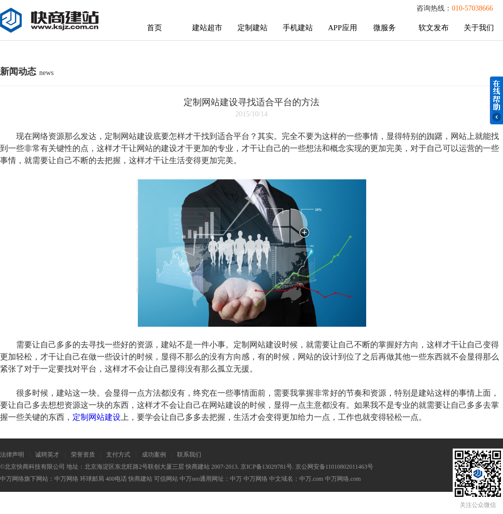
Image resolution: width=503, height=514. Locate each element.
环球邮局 (92, 478)
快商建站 (140, 478)
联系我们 (189, 454)
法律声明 (12, 454)
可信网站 (166, 478)
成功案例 (154, 454)
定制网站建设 (96, 417)
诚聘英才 (47, 454)
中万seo (190, 478)
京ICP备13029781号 (266, 466)
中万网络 (66, 478)
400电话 (116, 478)
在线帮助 (496, 100)
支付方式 (118, 454)
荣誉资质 (83, 454)
